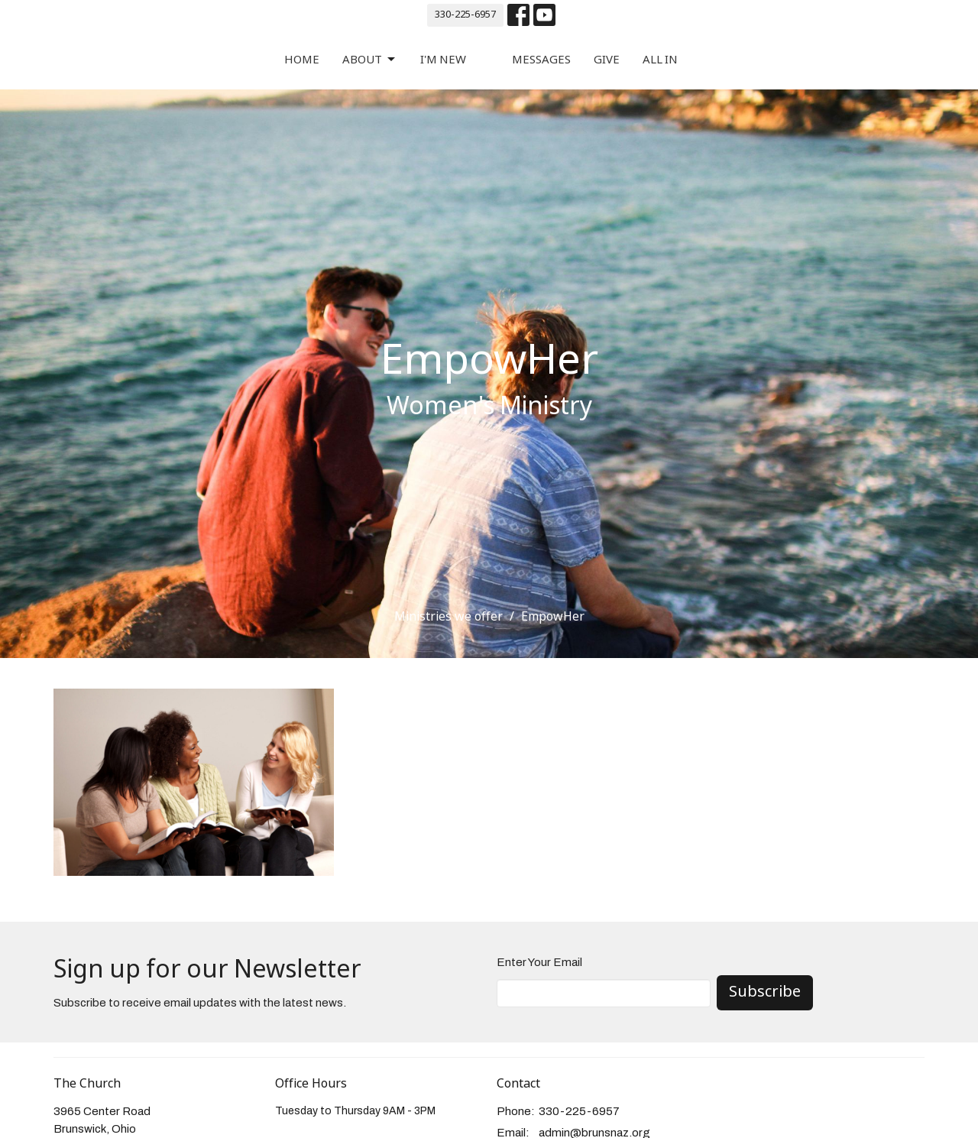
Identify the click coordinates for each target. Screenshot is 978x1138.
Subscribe (765, 992)
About (369, 60)
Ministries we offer (448, 617)
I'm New (443, 60)
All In (660, 60)
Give (607, 60)
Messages (541, 60)
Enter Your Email (539, 962)
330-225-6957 (465, 15)
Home (301, 60)
